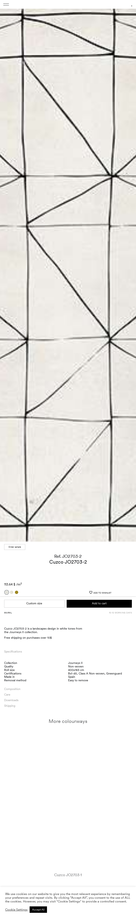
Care (7, 687)
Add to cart (99, 596)
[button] (129, 268)
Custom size (34, 596)
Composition (12, 681)
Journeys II (75, 655)
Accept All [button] (38, 909)
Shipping (9, 698)
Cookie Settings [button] (16, 910)
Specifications (13, 644)
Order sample (14, 539)
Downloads (11, 692)
